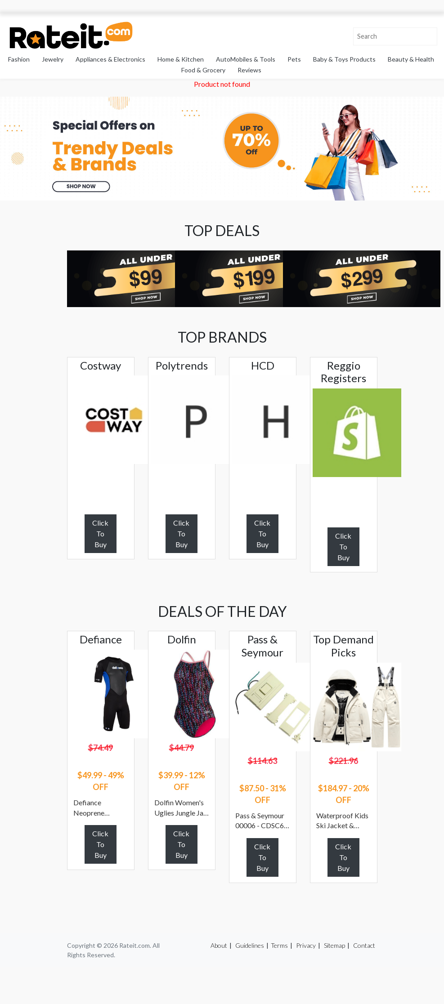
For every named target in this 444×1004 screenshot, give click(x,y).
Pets (294, 59)
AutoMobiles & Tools (245, 59)
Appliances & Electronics (110, 59)
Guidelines (249, 945)
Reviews (249, 70)
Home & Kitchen (180, 59)
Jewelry (52, 59)
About (219, 945)
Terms (279, 945)
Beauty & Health (411, 59)
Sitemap (334, 945)
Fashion (19, 59)
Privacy (306, 945)
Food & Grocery (203, 70)
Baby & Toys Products (344, 59)
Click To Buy (100, 533)
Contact (364, 945)
